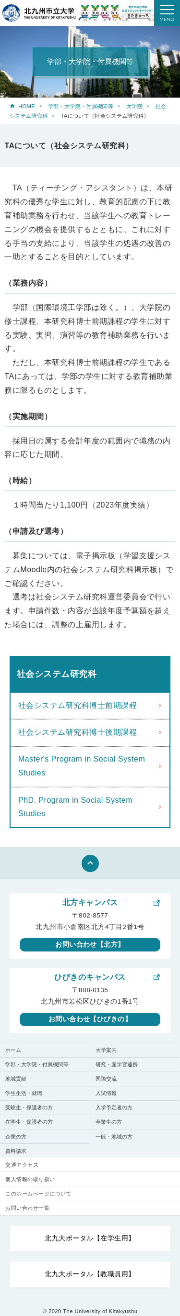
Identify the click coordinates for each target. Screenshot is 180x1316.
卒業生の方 (109, 1122)
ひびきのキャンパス (89, 977)
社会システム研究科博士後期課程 (77, 732)
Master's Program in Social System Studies (81, 766)
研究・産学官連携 (117, 1064)
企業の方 (15, 1136)
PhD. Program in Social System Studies (75, 807)
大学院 (134, 106)
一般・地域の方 (114, 1136)
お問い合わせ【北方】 (90, 944)
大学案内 (106, 1050)
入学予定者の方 (114, 1107)
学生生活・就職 (23, 1093)
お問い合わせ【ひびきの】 (90, 1019)
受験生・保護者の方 (29, 1107)
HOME (26, 106)
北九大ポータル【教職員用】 (90, 1274)
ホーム (13, 1050)
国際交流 (106, 1079)
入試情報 (106, 1093)
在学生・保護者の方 (29, 1122)
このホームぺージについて (38, 1193)
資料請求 (15, 1151)
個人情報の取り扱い (30, 1179)
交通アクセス (21, 1165)
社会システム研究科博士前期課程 (77, 705)
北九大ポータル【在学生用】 (90, 1238)
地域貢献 (15, 1079)
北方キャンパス (90, 902)
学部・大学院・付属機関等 (80, 106)
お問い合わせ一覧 (27, 1208)
